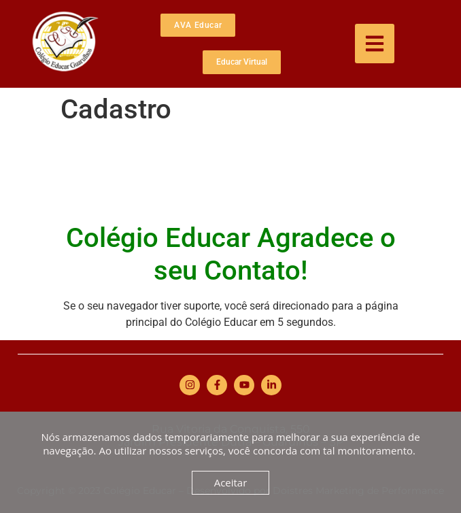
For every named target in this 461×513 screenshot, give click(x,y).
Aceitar (230, 482)
